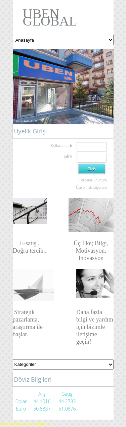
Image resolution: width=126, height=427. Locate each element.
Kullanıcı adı (61, 145)
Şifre (68, 156)
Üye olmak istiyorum (91, 187)
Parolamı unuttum (93, 180)
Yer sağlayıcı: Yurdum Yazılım (24, 423)
